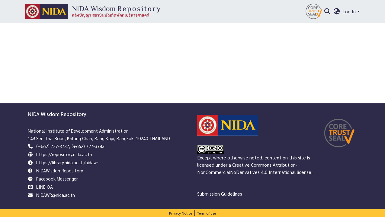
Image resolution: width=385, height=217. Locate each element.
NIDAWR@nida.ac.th (55, 195)
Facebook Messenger (57, 178)
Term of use (206, 213)
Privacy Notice (180, 213)
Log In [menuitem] (349, 11)
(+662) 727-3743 (88, 146)
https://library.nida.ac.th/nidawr (67, 162)
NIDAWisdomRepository (59, 170)
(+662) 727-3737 (52, 146)
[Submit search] (327, 11)
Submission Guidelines (219, 193)
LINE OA (44, 187)
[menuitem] (336, 11)
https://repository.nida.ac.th (64, 154)
